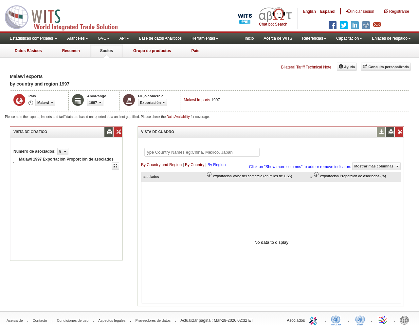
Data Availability (179, 117)
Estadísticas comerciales (33, 38)
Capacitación (349, 38)
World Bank (405, 319)
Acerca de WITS (278, 38)
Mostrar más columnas (376, 166)
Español (328, 11)
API (124, 38)
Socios (106, 50)
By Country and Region (161, 165)
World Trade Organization (383, 319)
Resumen (71, 50)
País (195, 50)
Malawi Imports (197, 100)
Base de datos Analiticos (160, 38)
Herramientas (204, 38)
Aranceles (77, 38)
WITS (65, 16)
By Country (194, 165)
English (309, 11)
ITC (314, 319)
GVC (104, 38)
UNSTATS (360, 319)
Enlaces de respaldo (391, 38)
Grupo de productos (152, 50)
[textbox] (202, 152)
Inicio (249, 38)
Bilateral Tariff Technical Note (306, 67)
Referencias (314, 38)
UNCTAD (337, 319)
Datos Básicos (28, 50)
